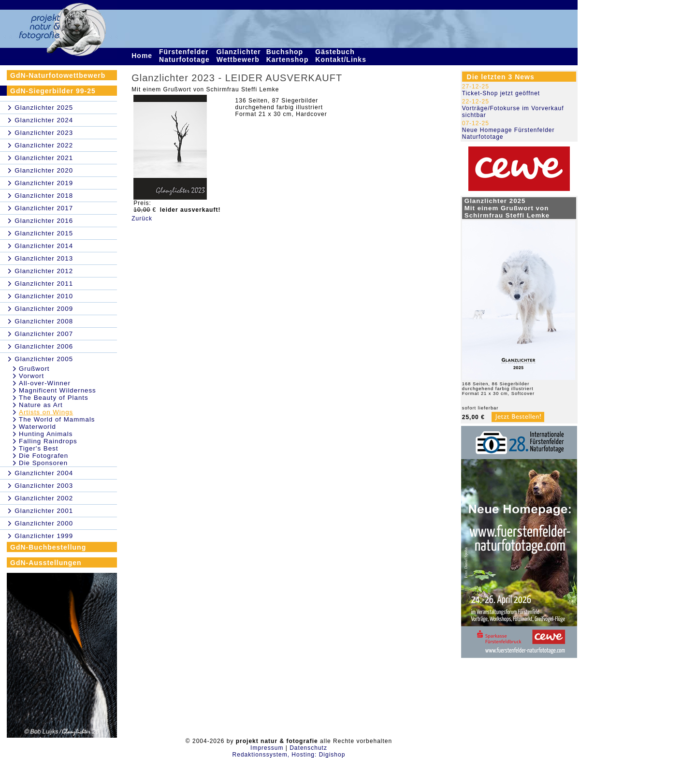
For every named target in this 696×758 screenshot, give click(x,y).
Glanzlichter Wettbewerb (239, 55)
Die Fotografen (43, 455)
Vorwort (31, 375)
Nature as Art (41, 404)
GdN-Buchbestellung (48, 547)
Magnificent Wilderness (57, 390)
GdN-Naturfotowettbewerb (57, 75)
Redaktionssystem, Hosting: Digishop (289, 754)
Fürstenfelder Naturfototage (185, 55)
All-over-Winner (45, 383)
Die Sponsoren (43, 462)
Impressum (266, 747)
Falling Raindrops (48, 441)
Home (143, 55)
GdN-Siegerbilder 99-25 (53, 91)
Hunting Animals (45, 433)
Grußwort (34, 368)
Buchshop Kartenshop (288, 55)
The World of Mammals (57, 419)
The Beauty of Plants (53, 397)
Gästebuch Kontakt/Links (341, 55)
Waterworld (37, 426)
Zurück (141, 218)
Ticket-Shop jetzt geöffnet (501, 93)
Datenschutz (308, 747)
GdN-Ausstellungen (46, 563)
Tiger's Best (38, 448)
